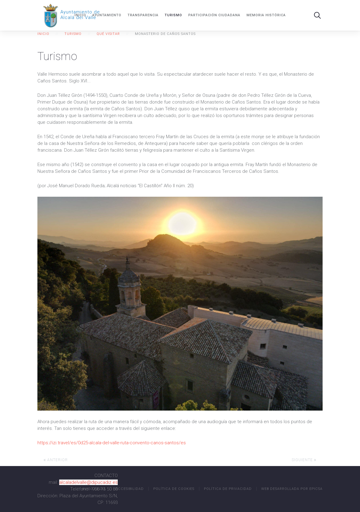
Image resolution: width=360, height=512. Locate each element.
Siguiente (304, 460)
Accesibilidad (130, 489)
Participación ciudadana (214, 15)
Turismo (173, 15)
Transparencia (143, 15)
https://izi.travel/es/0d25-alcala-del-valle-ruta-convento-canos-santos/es (111, 443)
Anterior (56, 460)
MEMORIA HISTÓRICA (266, 15)
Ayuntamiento (106, 15)
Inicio (80, 15)
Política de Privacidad (228, 489)
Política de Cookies (173, 489)
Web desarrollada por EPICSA (292, 489)
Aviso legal (94, 489)
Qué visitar (108, 34)
